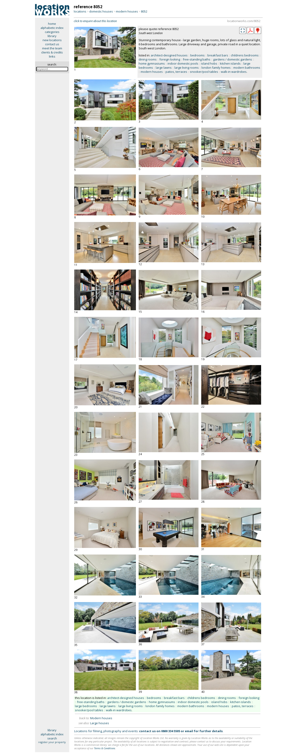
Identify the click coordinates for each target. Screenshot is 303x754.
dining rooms (148, 59)
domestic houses (101, 11)
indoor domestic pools (183, 63)
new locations (52, 40)
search (52, 738)
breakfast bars (217, 55)
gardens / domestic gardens (232, 59)
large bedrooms (86, 706)
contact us (52, 44)
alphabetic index (52, 28)
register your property (52, 742)
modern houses (127, 11)
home (52, 24)
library (52, 36)
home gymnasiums (152, 63)
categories (52, 32)
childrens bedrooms (245, 55)
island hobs (209, 63)
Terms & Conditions (104, 748)
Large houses (99, 723)
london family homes (216, 68)
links (52, 56)
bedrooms (197, 55)
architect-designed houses (169, 55)
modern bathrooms (246, 68)
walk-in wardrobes (234, 72)
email (189, 731)
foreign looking (169, 59)
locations (80, 11)
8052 (144, 11)
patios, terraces (176, 72)
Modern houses (101, 718)
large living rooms (186, 68)
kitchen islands (230, 63)
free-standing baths (196, 59)
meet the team (52, 48)
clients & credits (52, 52)
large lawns (164, 68)
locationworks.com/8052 (243, 21)
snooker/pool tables (204, 72)
